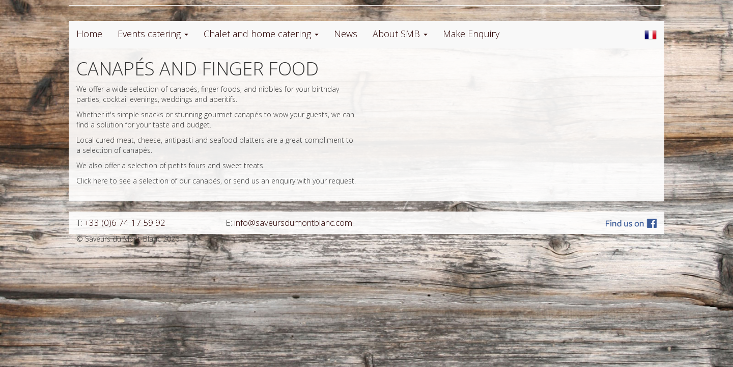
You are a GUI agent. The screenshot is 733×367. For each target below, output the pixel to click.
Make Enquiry (471, 34)
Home (89, 34)
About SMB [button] (400, 34)
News (345, 34)
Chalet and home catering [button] (261, 34)
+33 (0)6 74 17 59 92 (124, 222)
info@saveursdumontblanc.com (293, 222)
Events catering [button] (153, 34)
